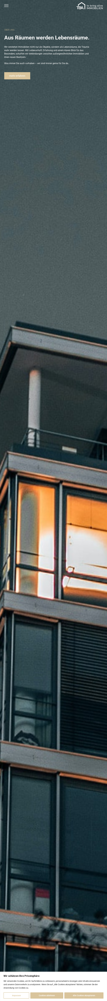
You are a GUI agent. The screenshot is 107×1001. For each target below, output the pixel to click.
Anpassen (16, 995)
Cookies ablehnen (47, 995)
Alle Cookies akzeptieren (84, 995)
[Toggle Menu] (6, 5)
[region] (53, 986)
